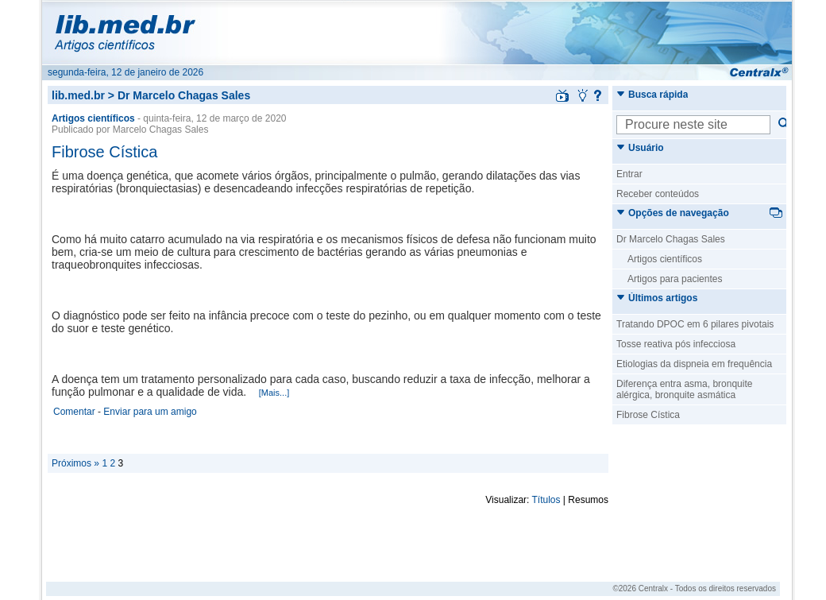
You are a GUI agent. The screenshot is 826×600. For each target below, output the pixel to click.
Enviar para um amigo (149, 411)
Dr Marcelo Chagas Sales (670, 239)
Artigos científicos (664, 259)
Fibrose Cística (104, 152)
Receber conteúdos (657, 193)
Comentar (74, 411)
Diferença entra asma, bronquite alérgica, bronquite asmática (684, 389)
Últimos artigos (656, 298)
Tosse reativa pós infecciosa (675, 344)
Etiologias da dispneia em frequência (694, 364)
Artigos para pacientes (674, 279)
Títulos (546, 499)
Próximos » (75, 463)
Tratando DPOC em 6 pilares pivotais (695, 324)
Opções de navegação (672, 213)
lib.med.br (78, 95)
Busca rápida (652, 94)
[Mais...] (274, 392)
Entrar (629, 174)
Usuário (640, 147)
